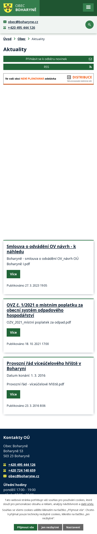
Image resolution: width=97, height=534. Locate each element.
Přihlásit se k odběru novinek (59, 59)
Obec (22, 39)
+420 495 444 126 (21, 27)
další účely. (87, 504)
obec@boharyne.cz (23, 22)
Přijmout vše (25, 527)
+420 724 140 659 (21, 470)
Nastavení (73, 527)
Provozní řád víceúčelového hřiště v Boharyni (44, 365)
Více (13, 274)
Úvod (7, 39)
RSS (68, 67)
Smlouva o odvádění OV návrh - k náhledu (41, 249)
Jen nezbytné (50, 527)
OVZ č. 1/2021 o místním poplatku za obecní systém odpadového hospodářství (45, 310)
